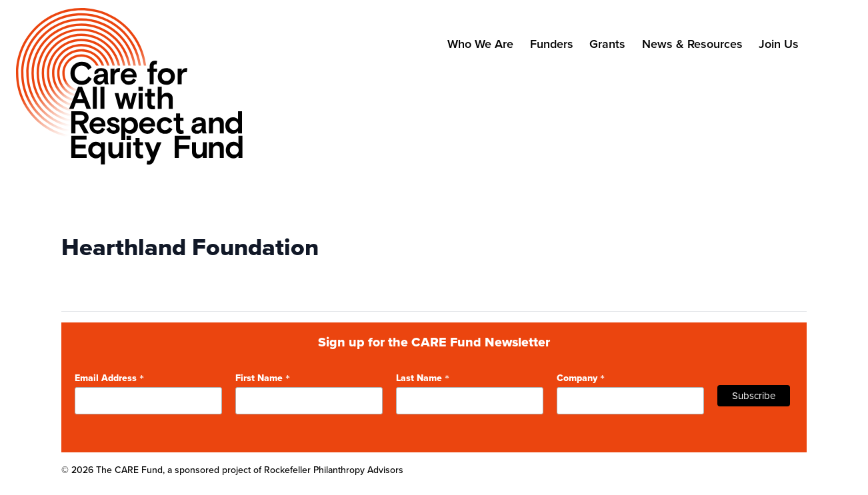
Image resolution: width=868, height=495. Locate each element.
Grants (607, 43)
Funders (551, 43)
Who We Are (480, 43)
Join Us (779, 43)
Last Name (422, 377)
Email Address (109, 377)
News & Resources (692, 43)
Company (581, 377)
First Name (262, 377)
